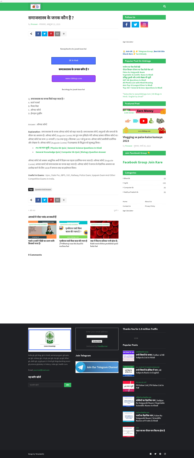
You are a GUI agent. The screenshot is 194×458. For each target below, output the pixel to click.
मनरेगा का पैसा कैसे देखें (131, 67)
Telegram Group (146, 51)
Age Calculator (128, 42)
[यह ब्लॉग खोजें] (45, 385)
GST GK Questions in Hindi (134, 80)
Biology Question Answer (93, 152)
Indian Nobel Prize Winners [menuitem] (126, 14)
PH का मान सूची (42, 147)
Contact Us (127, 206)
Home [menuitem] (33, 14)
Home (125, 201)
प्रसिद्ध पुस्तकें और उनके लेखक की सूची (137, 77)
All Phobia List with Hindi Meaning (138, 82)
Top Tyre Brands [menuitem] (49, 14)
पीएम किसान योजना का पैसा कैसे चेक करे (138, 69)
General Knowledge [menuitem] (72, 14)
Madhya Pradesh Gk (145, 192)
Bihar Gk (145, 178)
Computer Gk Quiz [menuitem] (98, 14)
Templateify (40, 454)
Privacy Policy (150, 206)
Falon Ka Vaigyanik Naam (134, 72)
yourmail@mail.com (41, 370)
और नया (32, 210)
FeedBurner (103, 346)
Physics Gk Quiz (58, 147)
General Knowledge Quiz (48, 152)
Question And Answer (43, 189)
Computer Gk (145, 187)
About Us (148, 201)
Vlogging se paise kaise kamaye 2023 (142, 139)
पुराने (115, 210)
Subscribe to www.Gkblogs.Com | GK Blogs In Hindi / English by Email (142, 95)
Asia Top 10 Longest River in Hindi (137, 85)
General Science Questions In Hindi (84, 147)
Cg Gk (145, 183)
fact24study (141, 54)
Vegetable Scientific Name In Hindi (138, 74)
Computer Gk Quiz (70, 152)
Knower (34, 24)
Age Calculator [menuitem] (152, 14)
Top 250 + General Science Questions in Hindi (142, 87)
